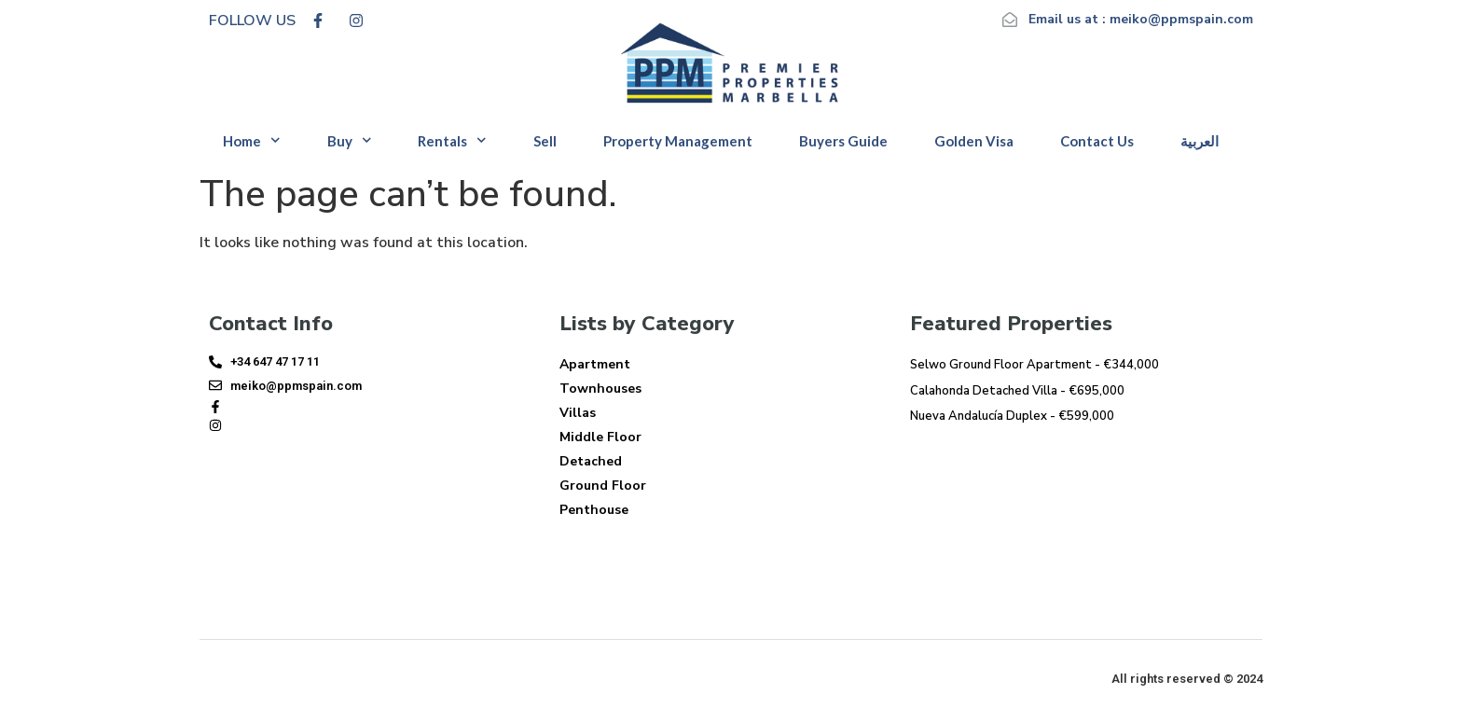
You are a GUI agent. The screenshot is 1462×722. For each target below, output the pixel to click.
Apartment (594, 364)
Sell (545, 140)
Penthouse (593, 510)
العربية (1199, 140)
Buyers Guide (843, 140)
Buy (349, 140)
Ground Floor (602, 485)
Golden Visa (974, 140)
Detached (590, 461)
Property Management (677, 140)
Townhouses (600, 388)
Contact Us (1097, 140)
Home (252, 140)
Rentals (452, 140)
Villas (577, 413)
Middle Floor (600, 437)
